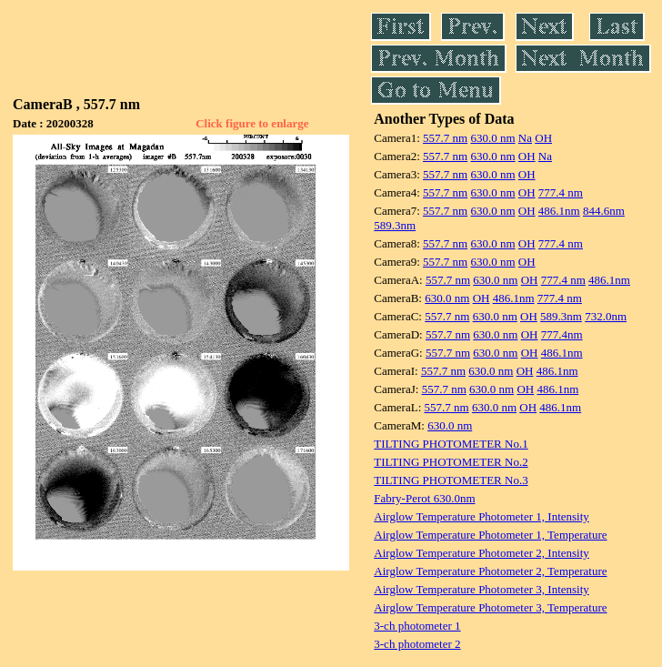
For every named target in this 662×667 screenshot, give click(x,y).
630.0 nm (492, 138)
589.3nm (395, 225)
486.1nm (559, 210)
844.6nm (604, 210)
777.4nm (562, 334)
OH (543, 138)
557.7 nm (445, 138)
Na (525, 138)
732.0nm (606, 316)
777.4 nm (560, 192)
